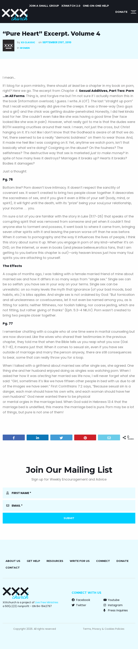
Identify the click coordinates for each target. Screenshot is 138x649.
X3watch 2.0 (70, 5)
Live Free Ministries (46, 602)
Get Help (33, 561)
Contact (13, 567)
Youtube (111, 599)
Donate (121, 12)
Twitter (79, 605)
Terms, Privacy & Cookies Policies (103, 629)
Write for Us (80, 561)
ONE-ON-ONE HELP (96, 5)
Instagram (113, 605)
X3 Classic (28, 42)
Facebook (81, 599)
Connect (103, 561)
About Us (13, 561)
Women (25, 48)
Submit (69, 518)
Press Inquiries (116, 610)
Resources (55, 561)
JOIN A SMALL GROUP (44, 5)
